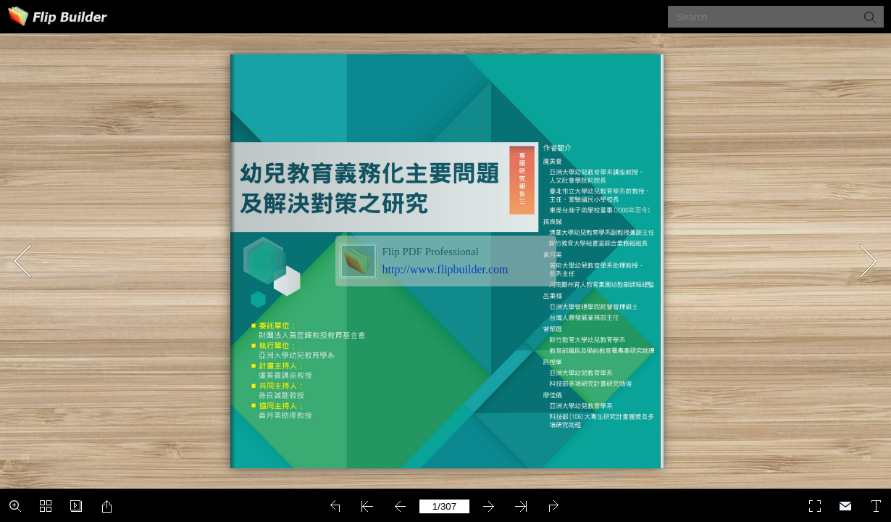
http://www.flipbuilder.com (445, 269)
